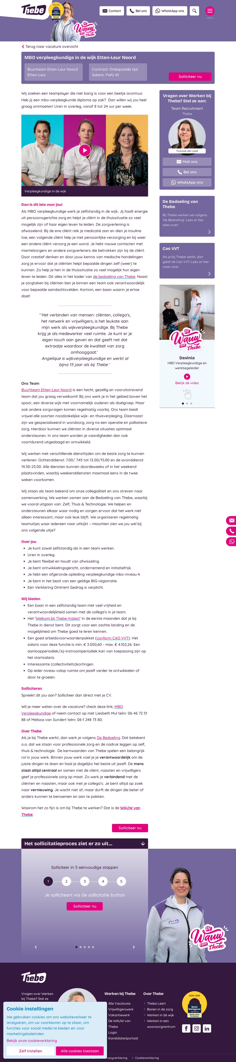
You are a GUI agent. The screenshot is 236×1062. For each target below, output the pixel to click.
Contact (112, 11)
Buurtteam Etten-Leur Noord (46, 389)
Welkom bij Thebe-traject (58, 618)
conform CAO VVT (113, 638)
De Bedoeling (108, 737)
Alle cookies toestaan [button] (80, 1051)
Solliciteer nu (190, 76)
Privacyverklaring (113, 1058)
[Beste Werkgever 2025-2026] (56, 11)
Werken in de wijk (158, 1015)
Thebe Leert (154, 1003)
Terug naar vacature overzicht (49, 46)
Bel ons (138, 11)
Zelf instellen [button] (30, 1051)
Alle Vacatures (118, 1003)
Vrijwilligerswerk (119, 1009)
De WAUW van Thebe (117, 1023)
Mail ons (187, 162)
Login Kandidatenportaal (121, 1034)
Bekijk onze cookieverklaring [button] (32, 1040)
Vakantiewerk (117, 1015)
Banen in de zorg (158, 1009)
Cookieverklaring (145, 1058)
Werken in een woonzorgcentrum (159, 1023)
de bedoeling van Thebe (114, 276)
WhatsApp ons (170, 11)
